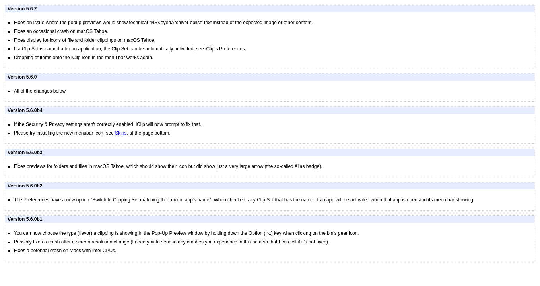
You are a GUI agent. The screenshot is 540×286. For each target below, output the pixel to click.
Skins (120, 133)
